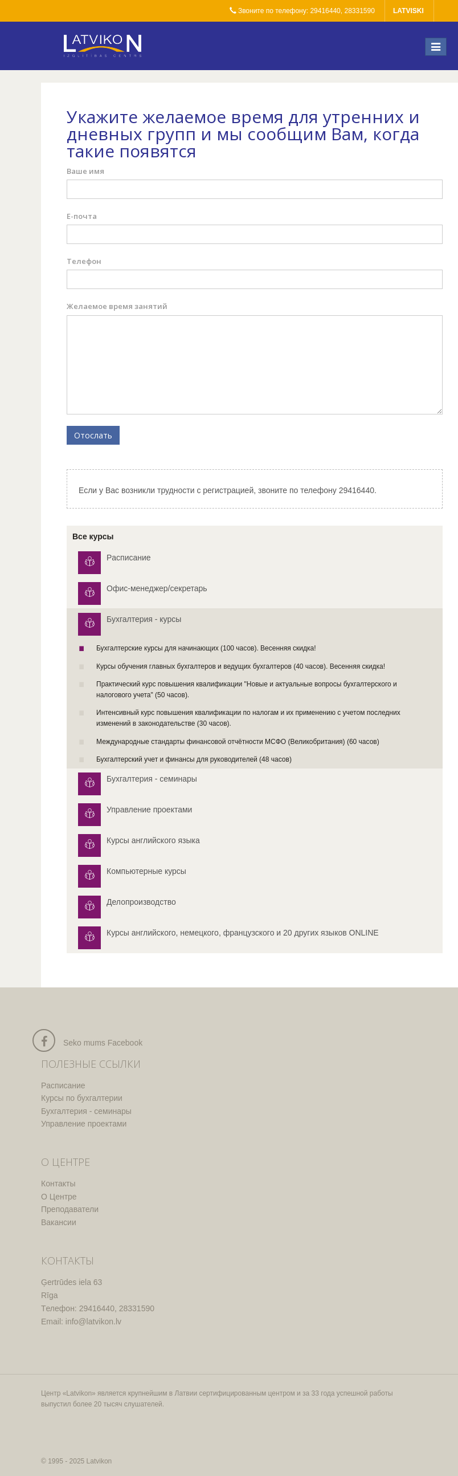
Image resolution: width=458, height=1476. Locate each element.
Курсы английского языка (153, 840)
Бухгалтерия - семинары (152, 778)
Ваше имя (85, 171)
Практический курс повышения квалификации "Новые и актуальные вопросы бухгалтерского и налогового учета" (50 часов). (246, 689)
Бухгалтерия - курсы (144, 619)
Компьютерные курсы (146, 871)
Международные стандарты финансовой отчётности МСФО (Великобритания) (237, 742)
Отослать (93, 435)
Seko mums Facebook (102, 1042)
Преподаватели (70, 1209)
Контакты (58, 1183)
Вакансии (58, 1222)
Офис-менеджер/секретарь (157, 588)
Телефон (84, 261)
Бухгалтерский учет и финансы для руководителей (194, 759)
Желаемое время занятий (117, 306)
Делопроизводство (141, 901)
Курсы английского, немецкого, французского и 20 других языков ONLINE (243, 932)
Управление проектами (149, 809)
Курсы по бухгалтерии (81, 1098)
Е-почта (82, 216)
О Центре (59, 1196)
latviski (408, 11)
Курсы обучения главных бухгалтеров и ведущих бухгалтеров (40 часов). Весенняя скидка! (240, 666)
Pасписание (129, 557)
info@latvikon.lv (93, 1321)
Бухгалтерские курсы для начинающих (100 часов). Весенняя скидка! (206, 648)
